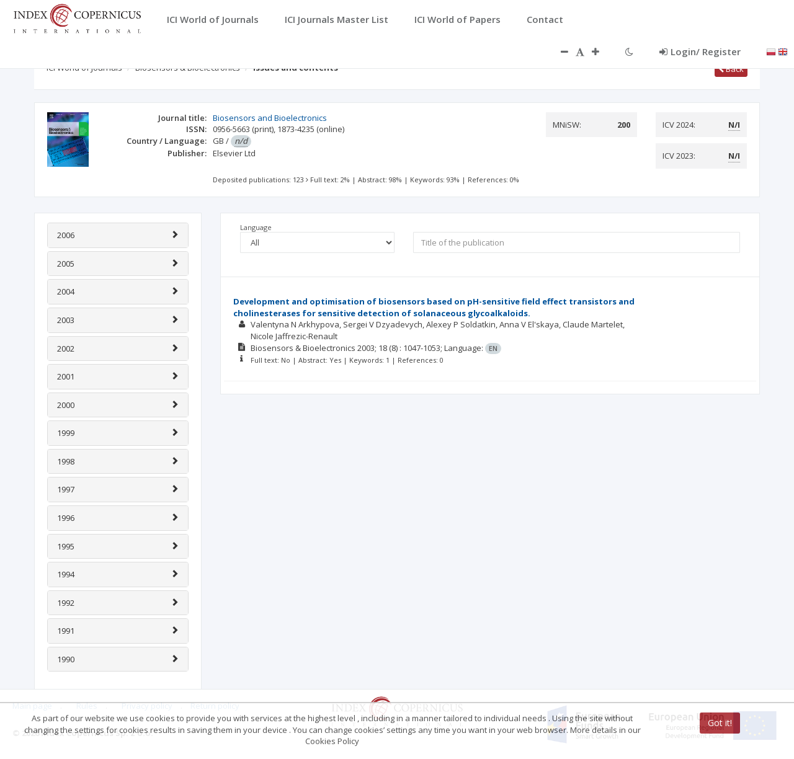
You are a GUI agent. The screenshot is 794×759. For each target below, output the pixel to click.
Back (731, 68)
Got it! (720, 723)
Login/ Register (700, 51)
